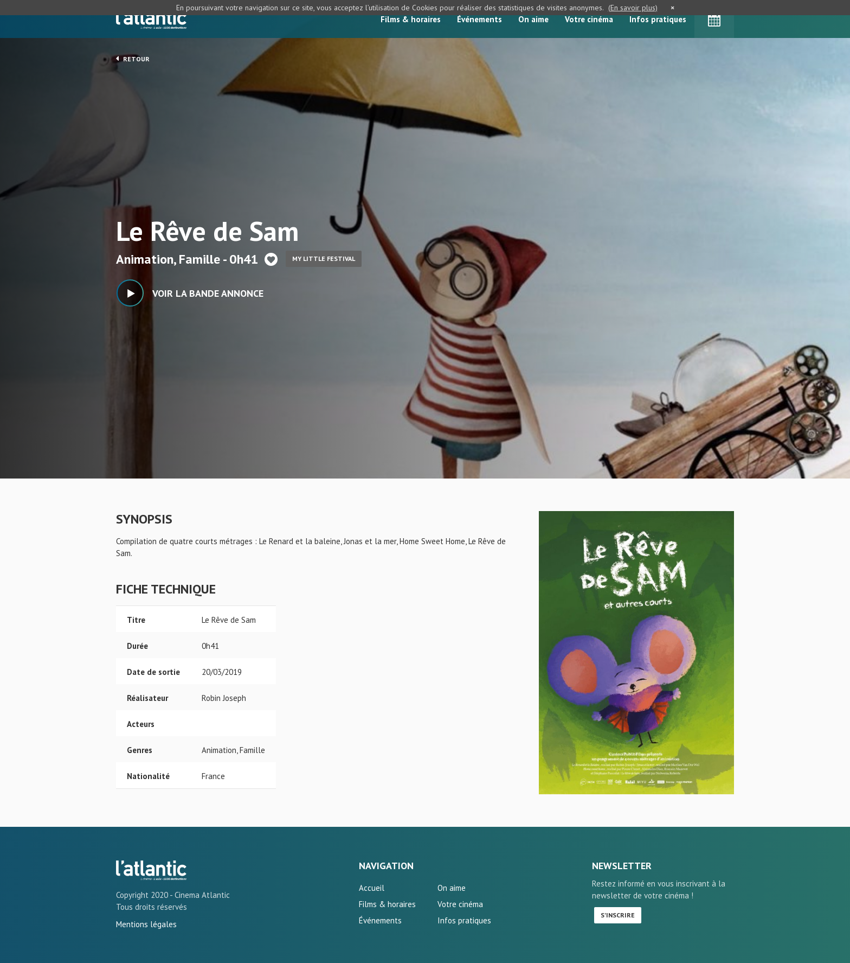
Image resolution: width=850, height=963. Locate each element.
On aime (533, 19)
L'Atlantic (151, 19)
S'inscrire (618, 915)
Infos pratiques (657, 19)
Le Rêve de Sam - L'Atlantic (151, 870)
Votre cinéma (589, 19)
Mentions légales (146, 924)
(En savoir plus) (633, 7)
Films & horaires (411, 19)
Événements (479, 19)
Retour (133, 58)
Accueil (371, 888)
